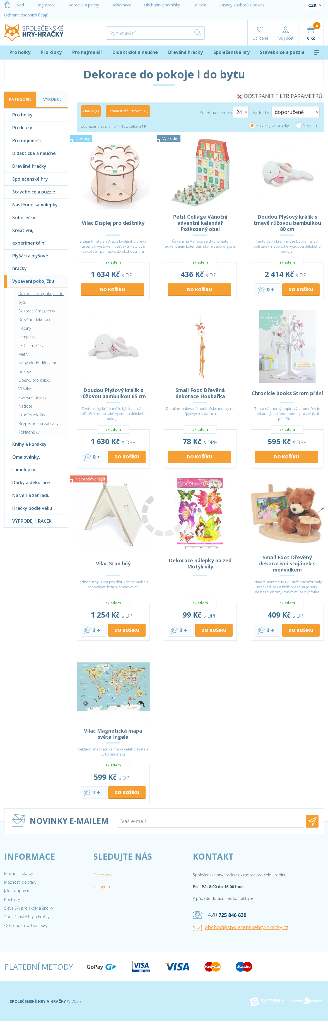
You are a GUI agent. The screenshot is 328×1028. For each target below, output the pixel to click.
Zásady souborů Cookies (241, 5)
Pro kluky (51, 52)
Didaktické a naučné (135, 52)
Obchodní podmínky (162, 5)
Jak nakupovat (16, 890)
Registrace (46, 5)
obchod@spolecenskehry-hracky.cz (240, 927)
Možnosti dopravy (20, 882)
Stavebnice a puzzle (282, 52)
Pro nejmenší (87, 52)
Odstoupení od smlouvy (25, 925)
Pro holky (19, 52)
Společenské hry (231, 52)
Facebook (102, 875)
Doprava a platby (83, 5)
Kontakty (12, 899)
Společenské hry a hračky (26, 916)
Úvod (14, 5)
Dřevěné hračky (185, 52)
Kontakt (199, 5)
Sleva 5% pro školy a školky (28, 908)
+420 (219, 915)
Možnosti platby (18, 873)
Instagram (102, 886)
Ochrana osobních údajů (26, 15)
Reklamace (121, 5)
